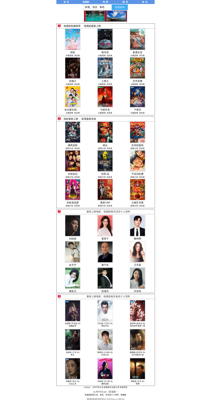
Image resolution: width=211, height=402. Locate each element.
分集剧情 (69, 56)
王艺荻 (137, 265)
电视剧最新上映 (92, 26)
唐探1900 (105, 202)
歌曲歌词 (107, 387)
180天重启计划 (137, 355)
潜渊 (137, 384)
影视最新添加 (89, 119)
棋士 (73, 355)
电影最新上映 (71, 119)
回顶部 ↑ (113, 391)
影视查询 (120, 7)
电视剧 (86, 2)
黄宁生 (105, 265)
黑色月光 (105, 326)
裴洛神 (133, 323)
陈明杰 (100, 352)
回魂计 (72, 81)
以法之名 (72, 384)
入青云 (105, 81)
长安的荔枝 (137, 145)
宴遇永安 (137, 52)
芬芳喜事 (137, 81)
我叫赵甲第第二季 (137, 326)
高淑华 (69, 352)
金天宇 (72, 265)
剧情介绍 (69, 148)
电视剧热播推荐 (72, 26)
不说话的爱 (137, 174)
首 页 (66, 2)
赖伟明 (137, 238)
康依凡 (72, 291)
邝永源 (100, 323)
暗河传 (105, 52)
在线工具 (115, 387)
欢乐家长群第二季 (74, 109)
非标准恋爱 (73, 202)
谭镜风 (133, 381)
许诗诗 (137, 291)
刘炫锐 (72, 238)
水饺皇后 (73, 174)
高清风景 (123, 387)
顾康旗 (133, 352)
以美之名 (105, 355)
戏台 (105, 145)
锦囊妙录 (72, 326)
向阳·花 (105, 174)
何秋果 (100, 381)
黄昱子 (105, 238)
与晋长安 (105, 109)
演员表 (77, 56)
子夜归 (137, 109)
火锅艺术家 (137, 202)
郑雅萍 (69, 381)
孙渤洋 (105, 291)
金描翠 (68, 323)
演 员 (125, 2)
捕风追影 (73, 145)
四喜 (72, 52)
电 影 (105, 2)
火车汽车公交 (97, 387)
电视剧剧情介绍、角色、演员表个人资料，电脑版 (105, 395)
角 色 (144, 2)
